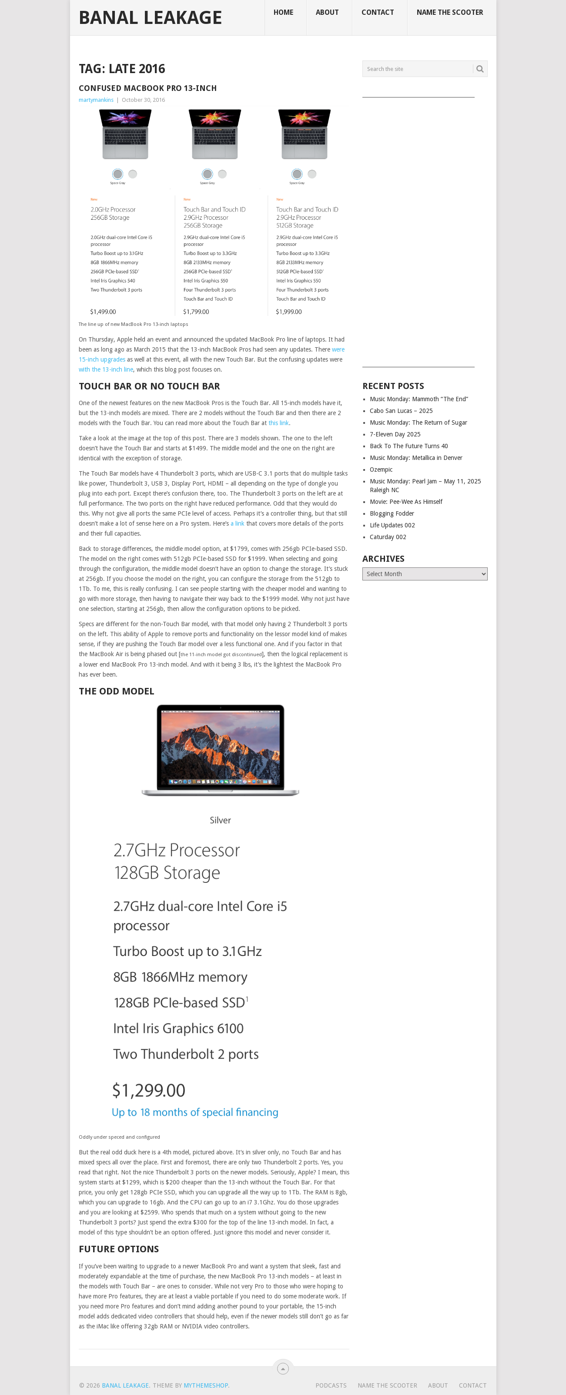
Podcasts (331, 1385)
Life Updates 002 (392, 525)
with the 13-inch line (106, 369)
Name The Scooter (450, 12)
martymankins (96, 100)
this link (278, 422)
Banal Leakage (150, 18)
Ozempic (381, 469)
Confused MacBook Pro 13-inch (148, 88)
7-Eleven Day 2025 (395, 434)
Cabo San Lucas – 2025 (401, 410)
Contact (378, 12)
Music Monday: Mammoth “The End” (419, 399)
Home (283, 12)
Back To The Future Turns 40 (409, 446)
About (327, 12)
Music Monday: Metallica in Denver (416, 457)
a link (237, 523)
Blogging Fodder (392, 513)
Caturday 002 (388, 536)
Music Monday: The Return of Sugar (418, 422)
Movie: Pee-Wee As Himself (406, 501)
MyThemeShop (206, 1385)
